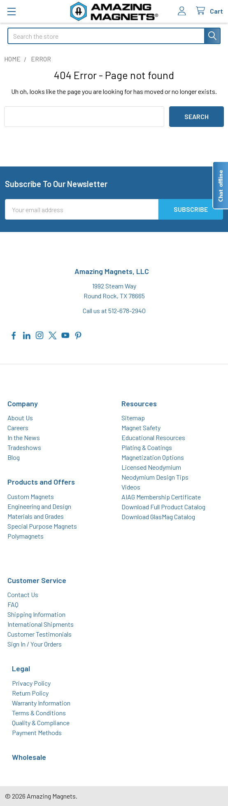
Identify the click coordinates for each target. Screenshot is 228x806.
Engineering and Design (39, 506)
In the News (23, 437)
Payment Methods (37, 732)
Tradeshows (24, 447)
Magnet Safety (141, 427)
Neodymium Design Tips (154, 477)
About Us (20, 418)
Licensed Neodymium (151, 467)
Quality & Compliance (41, 722)
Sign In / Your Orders (34, 644)
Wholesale (29, 756)
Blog (13, 457)
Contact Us (22, 594)
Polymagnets (25, 536)
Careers (17, 427)
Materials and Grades (35, 516)
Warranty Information (41, 703)
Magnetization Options (152, 457)
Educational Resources (153, 437)
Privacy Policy (31, 683)
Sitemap (133, 418)
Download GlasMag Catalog (158, 516)
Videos (130, 487)
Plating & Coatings (146, 447)
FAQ (13, 604)
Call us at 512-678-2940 (114, 310)
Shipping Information (36, 614)
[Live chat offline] (220, 185)
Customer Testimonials (39, 634)
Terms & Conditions (39, 713)
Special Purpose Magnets (42, 526)
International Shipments (40, 624)
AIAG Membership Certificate (161, 497)
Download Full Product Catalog (163, 507)
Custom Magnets (30, 496)
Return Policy (30, 693)
